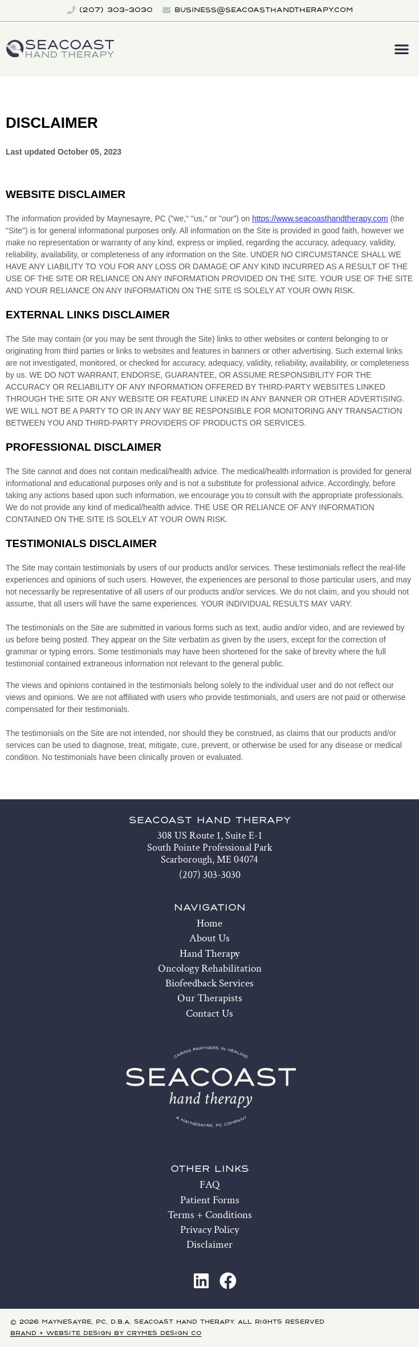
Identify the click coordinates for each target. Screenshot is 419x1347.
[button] (402, 48)
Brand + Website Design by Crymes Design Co (106, 1333)
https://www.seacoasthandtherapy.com (320, 218)
